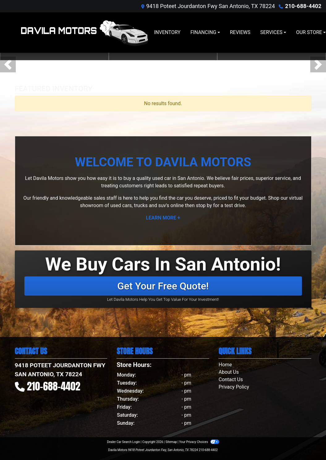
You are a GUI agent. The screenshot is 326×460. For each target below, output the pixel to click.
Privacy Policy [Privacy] (233, 387)
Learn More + (163, 218)
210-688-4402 (303, 6)
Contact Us (230, 379)
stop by (204, 205)
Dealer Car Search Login (123, 442)
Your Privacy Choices (199, 442)
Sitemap (171, 442)
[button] (8, 64)
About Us (228, 372)
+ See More (300, 89)
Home (225, 365)
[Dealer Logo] (84, 32)
